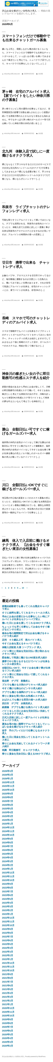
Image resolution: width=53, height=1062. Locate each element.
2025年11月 (8, 786)
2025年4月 (7, 812)
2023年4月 (7, 903)
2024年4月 (7, 857)
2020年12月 (8, 1008)
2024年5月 (7, 854)
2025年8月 (7, 797)
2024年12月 (8, 827)
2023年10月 (8, 880)
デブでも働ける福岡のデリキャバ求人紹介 (24, 692)
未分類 (40, 74)
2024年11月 (8, 831)
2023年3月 (7, 906)
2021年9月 (7, 974)
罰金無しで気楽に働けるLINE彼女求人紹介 (24, 657)
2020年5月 (7, 1034)
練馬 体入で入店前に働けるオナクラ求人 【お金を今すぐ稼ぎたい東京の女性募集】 (26, 545)
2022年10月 (8, 925)
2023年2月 (7, 910)
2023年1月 (7, 914)
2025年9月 (7, 793)
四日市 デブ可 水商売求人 (17, 703)
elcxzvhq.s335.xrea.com (12, 74)
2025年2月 (7, 820)
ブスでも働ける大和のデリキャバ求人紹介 (24, 684)
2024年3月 (7, 861)
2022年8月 (7, 933)
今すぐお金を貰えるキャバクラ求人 (21, 643)
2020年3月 (7, 1042)
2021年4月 (7, 993)
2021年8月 (7, 978)
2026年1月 (7, 778)
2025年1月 (7, 823)
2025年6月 (7, 805)
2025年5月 (7, 808)
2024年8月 (7, 842)
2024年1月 (7, 869)
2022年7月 (7, 936)
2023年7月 (7, 891)
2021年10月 (8, 970)
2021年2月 (7, 1000)
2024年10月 (8, 835)
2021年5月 (7, 989)
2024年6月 (7, 850)
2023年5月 (7, 899)
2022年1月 (7, 959)
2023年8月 (7, 887)
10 (23, 588)
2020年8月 (7, 1023)
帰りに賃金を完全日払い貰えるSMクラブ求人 (26, 754)
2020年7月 (7, 1027)
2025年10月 (8, 790)
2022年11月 (8, 921)
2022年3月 (7, 951)
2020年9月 (7, 1019)
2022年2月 (7, 955)
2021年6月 (7, 985)
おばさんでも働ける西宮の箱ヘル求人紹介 (24, 699)
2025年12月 (8, 782)
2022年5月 (7, 944)
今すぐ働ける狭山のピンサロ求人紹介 (22, 688)
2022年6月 (7, 940)
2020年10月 (8, 1015)
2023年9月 (7, 884)
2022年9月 (7, 929)
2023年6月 (7, 895)
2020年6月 (7, 1030)
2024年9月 (7, 839)
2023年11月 (8, 876)
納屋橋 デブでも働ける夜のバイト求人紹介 (25, 707)
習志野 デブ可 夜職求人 (16, 681)
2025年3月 (7, 816)
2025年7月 (7, 801)
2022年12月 (8, 918)
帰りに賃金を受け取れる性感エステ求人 (23, 696)
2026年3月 (7, 771)
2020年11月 (8, 1012)
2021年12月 (8, 963)
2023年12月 (8, 872)
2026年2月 (7, 775)
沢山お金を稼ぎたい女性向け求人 (19, 11)
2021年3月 (7, 997)
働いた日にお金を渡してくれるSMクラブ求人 (26, 623)
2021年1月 (7, 1004)
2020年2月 (7, 1046)
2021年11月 (8, 966)
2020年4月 (7, 1038)
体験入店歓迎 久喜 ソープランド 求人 (22, 647)
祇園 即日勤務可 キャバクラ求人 (21, 750)
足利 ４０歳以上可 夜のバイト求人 (22, 640)
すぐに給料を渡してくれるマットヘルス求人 (26, 612)
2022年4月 (7, 948)
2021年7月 (7, 982)
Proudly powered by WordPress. (35, 1056)
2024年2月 (7, 865)
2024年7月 (7, 846)
